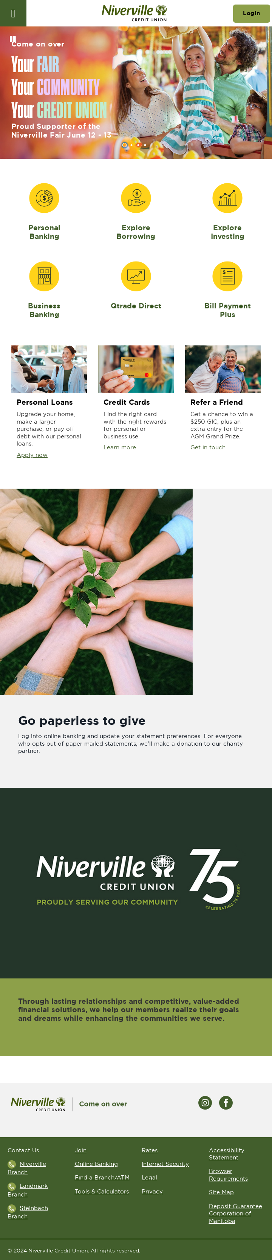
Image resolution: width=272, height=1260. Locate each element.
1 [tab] (126, 145)
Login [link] (251, 13)
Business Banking (44, 310)
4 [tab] (146, 145)
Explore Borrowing (135, 232)
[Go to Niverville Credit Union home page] (134, 13)
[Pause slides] (12, 39)
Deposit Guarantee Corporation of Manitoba (235, 1213)
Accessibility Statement (226, 1154)
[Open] (13, 13)
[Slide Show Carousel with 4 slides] (136, 92)
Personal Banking (44, 232)
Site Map (221, 1192)
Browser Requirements (228, 1174)
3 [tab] (139, 145)
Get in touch (208, 447)
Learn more (120, 447)
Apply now (32, 454)
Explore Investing (227, 232)
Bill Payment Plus (227, 310)
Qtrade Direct (136, 306)
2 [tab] (132, 145)
